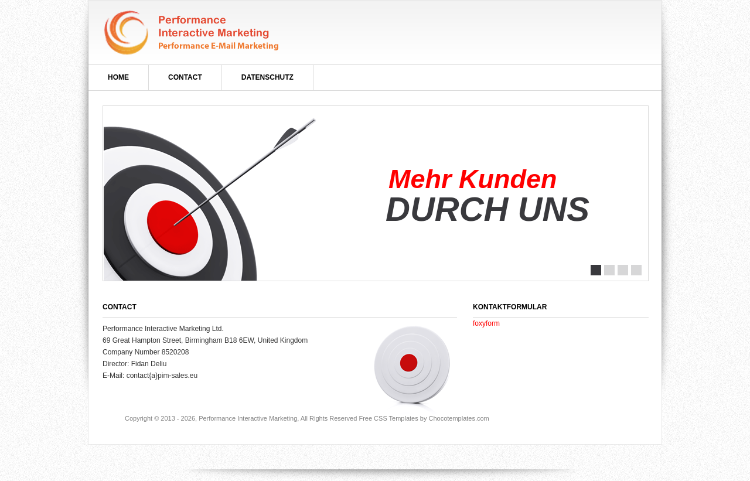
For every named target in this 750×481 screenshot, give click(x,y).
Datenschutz (267, 77)
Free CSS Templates (388, 418)
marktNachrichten (192, 32)
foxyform (486, 323)
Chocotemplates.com (458, 418)
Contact (185, 77)
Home (118, 77)
